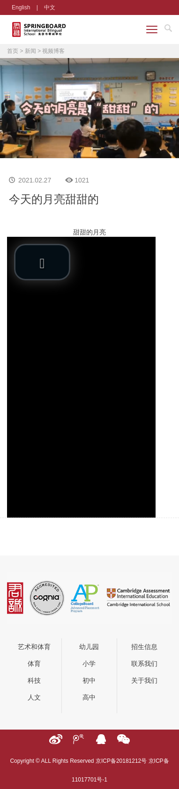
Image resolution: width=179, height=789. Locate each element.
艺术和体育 (34, 646)
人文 (34, 697)
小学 (89, 663)
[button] (42, 262)
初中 (89, 680)
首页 (12, 51)
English (21, 7)
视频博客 (53, 51)
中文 (49, 7)
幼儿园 (89, 646)
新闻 (30, 51)
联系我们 (144, 663)
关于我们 (144, 680)
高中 (89, 697)
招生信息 (144, 646)
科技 (34, 680)
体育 (34, 663)
